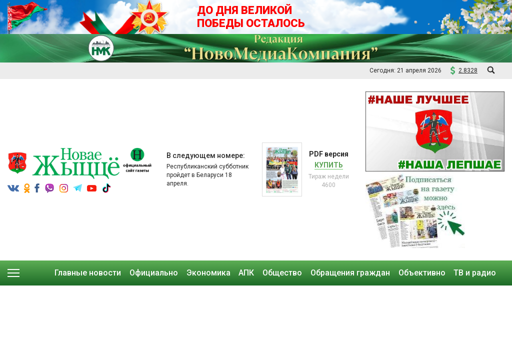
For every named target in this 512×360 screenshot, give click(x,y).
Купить (328, 165)
